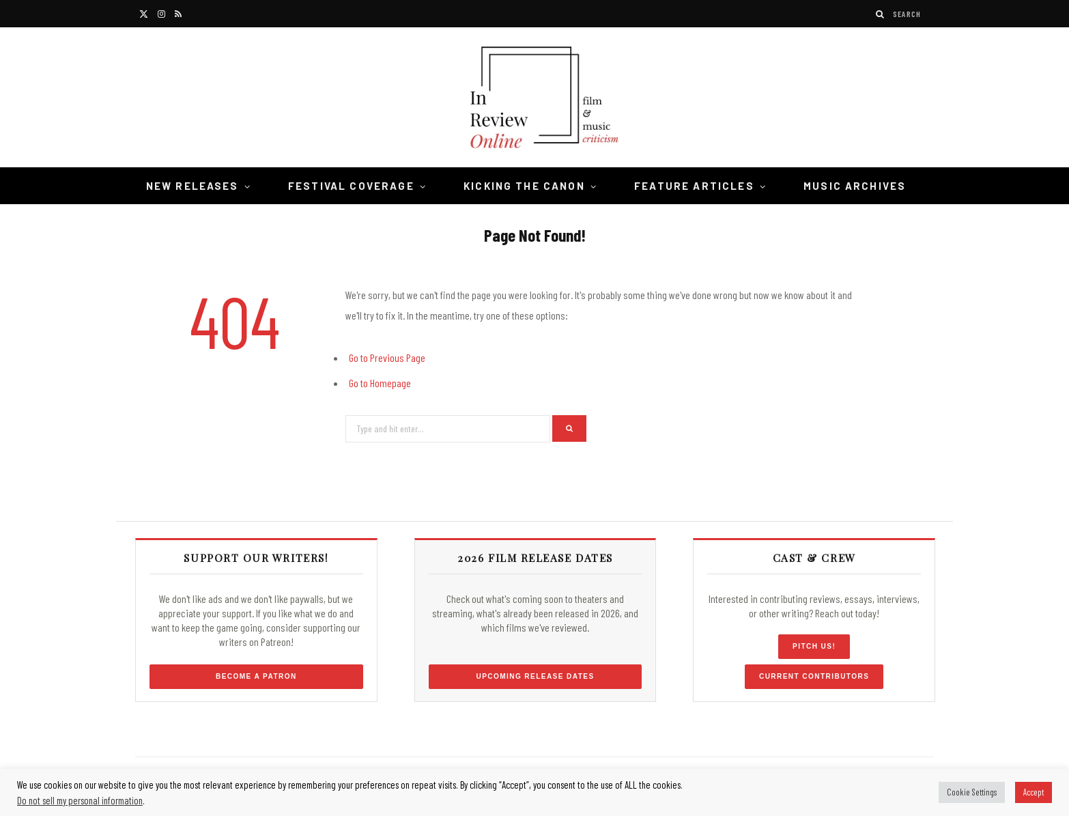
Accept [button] (1033, 792)
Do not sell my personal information (80, 800)
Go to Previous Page (387, 357)
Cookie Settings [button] (972, 792)
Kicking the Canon (524, 186)
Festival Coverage (351, 186)
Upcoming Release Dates (535, 676)
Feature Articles (694, 186)
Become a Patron (256, 676)
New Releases (192, 186)
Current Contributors (814, 676)
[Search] (880, 14)
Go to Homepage (380, 382)
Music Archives (854, 186)
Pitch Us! (814, 646)
